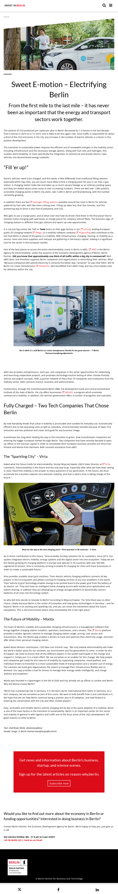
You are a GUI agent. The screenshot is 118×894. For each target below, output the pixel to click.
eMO (92, 249)
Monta (96, 630)
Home (6, 16)
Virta (106, 464)
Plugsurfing (83, 232)
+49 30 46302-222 (13, 840)
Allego (37, 232)
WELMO (67, 392)
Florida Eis (42, 266)
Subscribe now (59, 783)
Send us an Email (33, 840)
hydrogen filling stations (44, 202)
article (85, 229)
